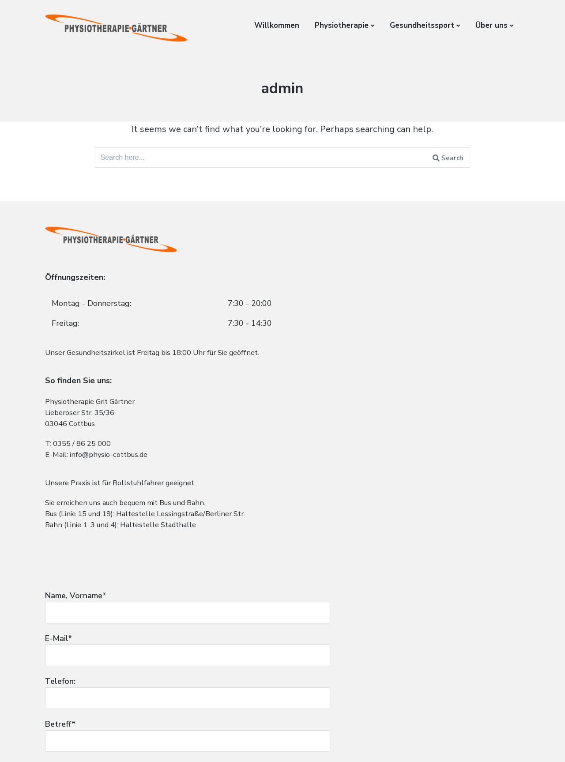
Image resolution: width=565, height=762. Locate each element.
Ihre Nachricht (406, 466)
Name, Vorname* (406, 268)
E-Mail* (406, 313)
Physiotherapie (342, 25)
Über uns (491, 25)
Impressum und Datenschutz (94, 742)
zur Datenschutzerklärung (341, 644)
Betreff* (406, 403)
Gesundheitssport (422, 25)
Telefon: (406, 358)
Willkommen (276, 25)
